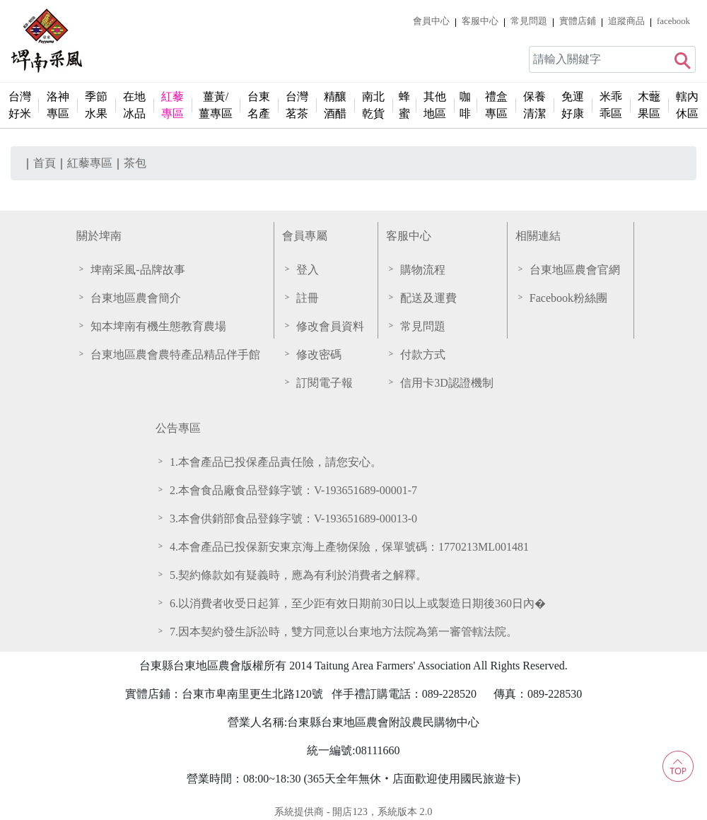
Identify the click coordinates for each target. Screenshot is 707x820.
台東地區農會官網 (575, 270)
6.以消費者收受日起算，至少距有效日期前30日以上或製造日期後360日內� (358, 603)
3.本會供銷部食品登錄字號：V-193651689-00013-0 (293, 518)
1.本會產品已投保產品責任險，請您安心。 (276, 462)
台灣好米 (19, 104)
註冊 (307, 298)
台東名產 (258, 104)
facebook (673, 21)
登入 (307, 270)
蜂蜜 (404, 104)
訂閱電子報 (324, 383)
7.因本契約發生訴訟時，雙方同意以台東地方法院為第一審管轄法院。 (344, 632)
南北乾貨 (373, 104)
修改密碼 (318, 354)
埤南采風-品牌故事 (137, 270)
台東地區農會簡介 (135, 298)
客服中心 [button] (480, 21)
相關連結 (538, 236)
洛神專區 (58, 104)
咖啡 (465, 104)
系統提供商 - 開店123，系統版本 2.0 (353, 811)
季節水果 (96, 104)
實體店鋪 (577, 21)
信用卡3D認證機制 (446, 383)
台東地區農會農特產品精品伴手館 (175, 354)
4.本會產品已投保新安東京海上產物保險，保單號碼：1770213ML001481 (349, 547)
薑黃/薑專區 (216, 104)
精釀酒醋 (335, 104)
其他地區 (434, 104)
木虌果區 (649, 104)
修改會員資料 (330, 326)
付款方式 (422, 354)
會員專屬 (304, 236)
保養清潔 (534, 104)
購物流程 (422, 270)
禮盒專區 (496, 104)
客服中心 (408, 236)
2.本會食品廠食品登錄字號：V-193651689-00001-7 (293, 490)
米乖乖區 (611, 104)
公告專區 (178, 428)
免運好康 (572, 104)
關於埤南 (99, 236)
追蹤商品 (626, 21)
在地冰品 (134, 104)
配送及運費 (428, 298)
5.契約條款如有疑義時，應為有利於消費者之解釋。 (298, 575)
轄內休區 (687, 104)
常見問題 (528, 21)
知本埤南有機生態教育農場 (158, 326)
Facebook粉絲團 (568, 298)
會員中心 (431, 21)
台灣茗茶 (297, 104)
